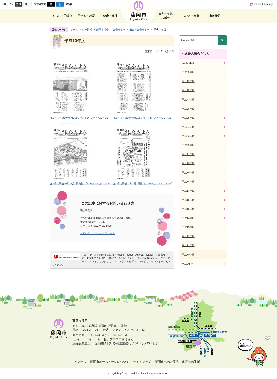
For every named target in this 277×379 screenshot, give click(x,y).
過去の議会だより (139, 29)
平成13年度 (188, 227)
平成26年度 (188, 108)
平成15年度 (188, 209)
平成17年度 (188, 190)
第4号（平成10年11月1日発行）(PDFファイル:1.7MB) (80, 183)
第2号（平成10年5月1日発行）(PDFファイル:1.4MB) (79, 117)
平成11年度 (188, 245)
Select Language (263, 4)
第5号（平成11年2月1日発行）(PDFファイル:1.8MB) (142, 183)
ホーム (74, 29)
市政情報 (87, 29)
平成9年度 (187, 263)
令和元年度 (188, 63)
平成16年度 (188, 200)
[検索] (199, 40)
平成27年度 (188, 99)
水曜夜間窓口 (81, 343)
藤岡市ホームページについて (109, 361)
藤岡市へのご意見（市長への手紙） (179, 361)
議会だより (119, 29)
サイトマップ (142, 361)
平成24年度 (188, 127)
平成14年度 (188, 218)
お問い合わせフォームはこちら (97, 233)
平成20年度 (188, 163)
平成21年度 (188, 154)
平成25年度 (188, 117)
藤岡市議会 (102, 29)
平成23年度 (188, 136)
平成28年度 (188, 90)
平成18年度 (188, 181)
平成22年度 (188, 145)
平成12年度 (188, 236)
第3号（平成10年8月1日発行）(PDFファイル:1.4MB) (142, 117)
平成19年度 (188, 172)
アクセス (80, 361)
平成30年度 (188, 72)
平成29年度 (188, 81)
